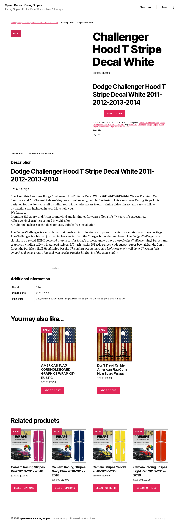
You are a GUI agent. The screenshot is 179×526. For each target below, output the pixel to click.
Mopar (155, 125)
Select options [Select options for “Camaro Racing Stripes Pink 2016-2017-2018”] (24, 488)
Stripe (112, 127)
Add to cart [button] (52, 390)
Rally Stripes (104, 127)
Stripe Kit (118, 127)
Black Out (133, 125)
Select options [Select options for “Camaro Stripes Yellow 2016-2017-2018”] (106, 488)
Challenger (142, 125)
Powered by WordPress (86, 518)
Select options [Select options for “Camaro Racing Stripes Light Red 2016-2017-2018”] (147, 488)
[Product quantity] (98, 114)
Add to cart (114, 113)
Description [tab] (17, 153)
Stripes (126, 127)
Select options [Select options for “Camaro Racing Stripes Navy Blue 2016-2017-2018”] (65, 488)
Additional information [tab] (41, 153)
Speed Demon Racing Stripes (26, 5)
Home (13, 23)
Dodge (149, 125)
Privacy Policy (63, 518)
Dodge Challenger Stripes (149, 123)
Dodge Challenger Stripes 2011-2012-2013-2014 (40, 23)
